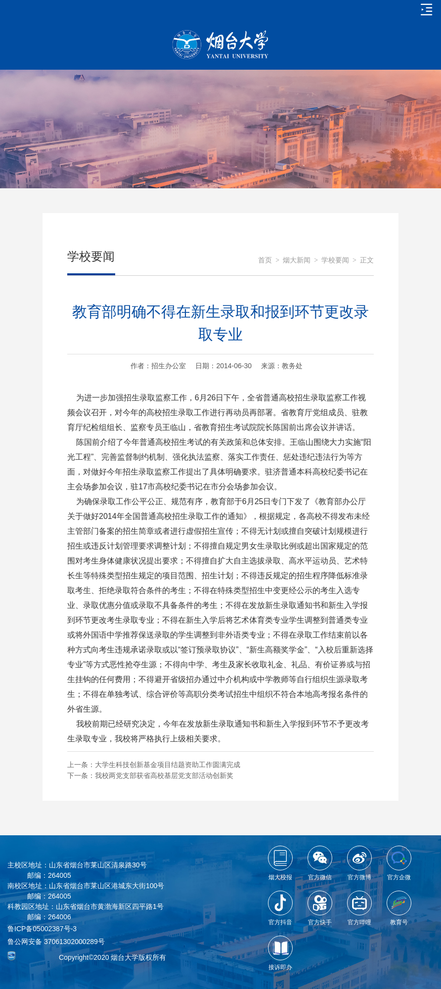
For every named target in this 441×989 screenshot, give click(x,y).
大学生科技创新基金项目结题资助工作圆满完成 (167, 765)
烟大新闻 (296, 260)
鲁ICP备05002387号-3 (42, 929)
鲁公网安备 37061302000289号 (56, 942)
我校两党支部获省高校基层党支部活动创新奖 (164, 775)
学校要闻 (335, 260)
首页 (265, 260)
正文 (367, 260)
